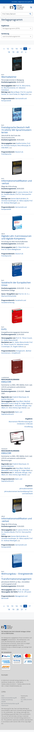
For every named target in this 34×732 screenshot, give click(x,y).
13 (12, 48)
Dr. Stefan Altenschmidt (9, 340)
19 (13, 52)
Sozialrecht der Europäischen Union (16, 284)
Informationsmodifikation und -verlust (16, 182)
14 (16, 48)
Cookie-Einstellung (7, 699)
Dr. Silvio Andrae (12, 408)
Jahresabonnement (26, 489)
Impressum (4, 705)
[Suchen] (14, 14)
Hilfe (2, 696)
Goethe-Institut (21, 143)
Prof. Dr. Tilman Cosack (24, 338)
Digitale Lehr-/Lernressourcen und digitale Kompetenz (16, 237)
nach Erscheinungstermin (18, 36)
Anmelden (14, 2)
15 (21, 48)
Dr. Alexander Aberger (20, 406)
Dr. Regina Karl (23, 94)
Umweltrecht (16, 353)
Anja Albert (19, 401)
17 (30, 48)
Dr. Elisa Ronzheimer (8, 88)
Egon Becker (22, 408)
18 (9, 52)
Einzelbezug (28, 427)
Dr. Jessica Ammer (22, 192)
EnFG (4, 329)
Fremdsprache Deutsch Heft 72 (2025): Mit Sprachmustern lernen (16, 130)
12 (8, 48)
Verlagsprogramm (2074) (18, 28)
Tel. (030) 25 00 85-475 (26, 700)
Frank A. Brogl (13, 403)
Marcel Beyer (15, 92)
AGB (2, 701)
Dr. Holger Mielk (24, 403)
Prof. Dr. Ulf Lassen (22, 590)
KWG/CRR (6, 381)
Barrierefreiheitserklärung (9, 703)
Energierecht (20, 351)
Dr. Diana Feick (21, 247)
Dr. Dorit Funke (12, 94)
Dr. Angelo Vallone (17, 347)
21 (22, 52)
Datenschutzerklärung (8, 698)
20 (18, 52)
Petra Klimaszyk (22, 145)
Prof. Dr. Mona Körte (23, 86)
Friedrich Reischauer (19, 397)
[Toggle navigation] (4, 7)
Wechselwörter (9, 76)
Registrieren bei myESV (24, 2)
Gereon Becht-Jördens (18, 199)
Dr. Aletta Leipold (23, 201)
